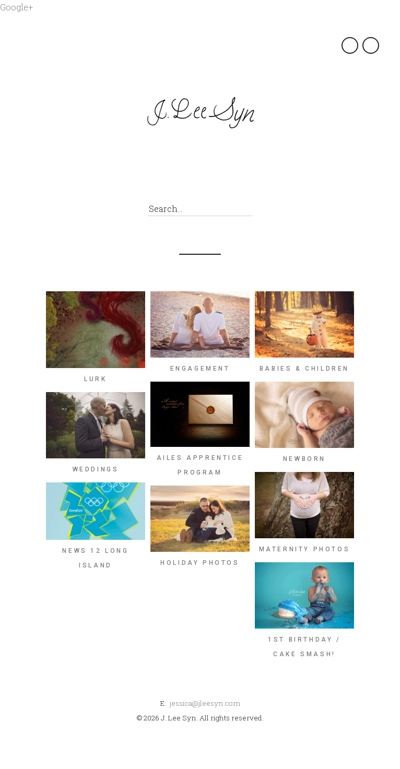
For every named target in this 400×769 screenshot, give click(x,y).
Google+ (16, 7)
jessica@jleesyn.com (204, 703)
